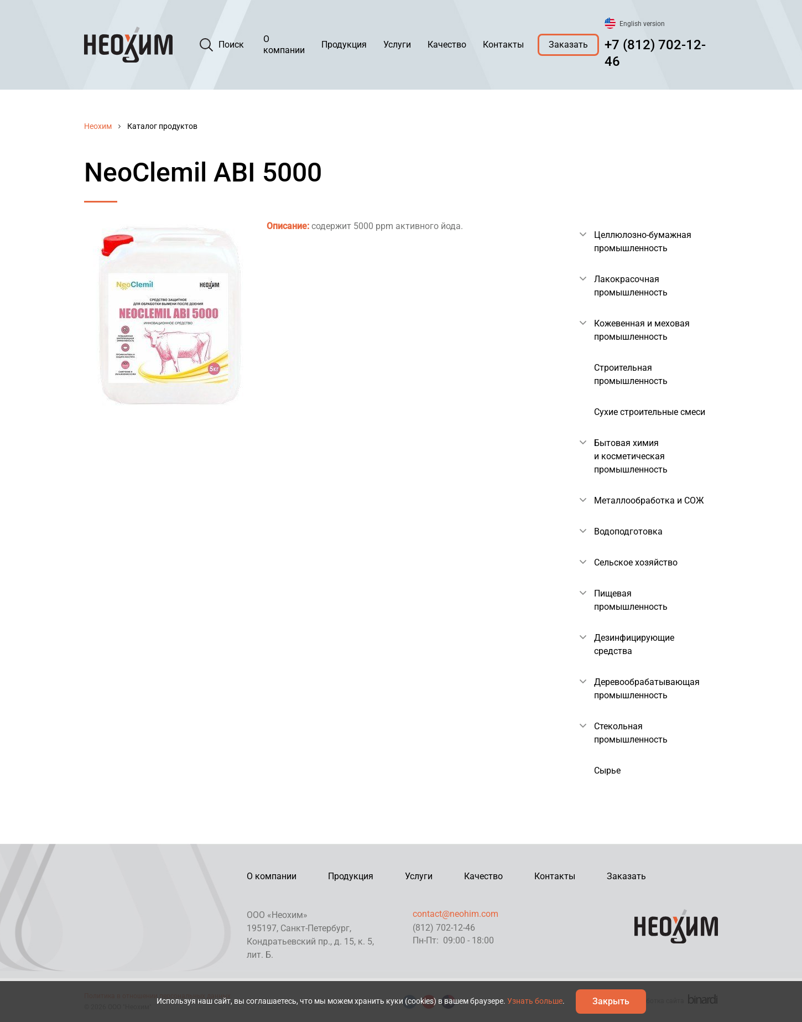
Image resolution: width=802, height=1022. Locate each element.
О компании (284, 44)
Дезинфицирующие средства (634, 644)
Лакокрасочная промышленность (631, 286)
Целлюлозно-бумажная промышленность (642, 241)
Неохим (98, 126)
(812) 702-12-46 (444, 927)
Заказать (568, 44)
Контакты (503, 44)
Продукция (344, 44)
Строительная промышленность (631, 374)
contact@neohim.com (455, 914)
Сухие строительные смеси (649, 412)
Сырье (607, 770)
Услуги (397, 44)
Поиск (231, 44)
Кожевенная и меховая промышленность (642, 330)
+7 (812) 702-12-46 (655, 53)
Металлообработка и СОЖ (649, 500)
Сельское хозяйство (636, 562)
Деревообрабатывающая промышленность (647, 689)
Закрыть (610, 1001)
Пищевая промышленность (631, 600)
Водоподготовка (628, 531)
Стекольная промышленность (631, 733)
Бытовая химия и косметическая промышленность (631, 456)
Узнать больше (535, 1001)
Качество (447, 44)
